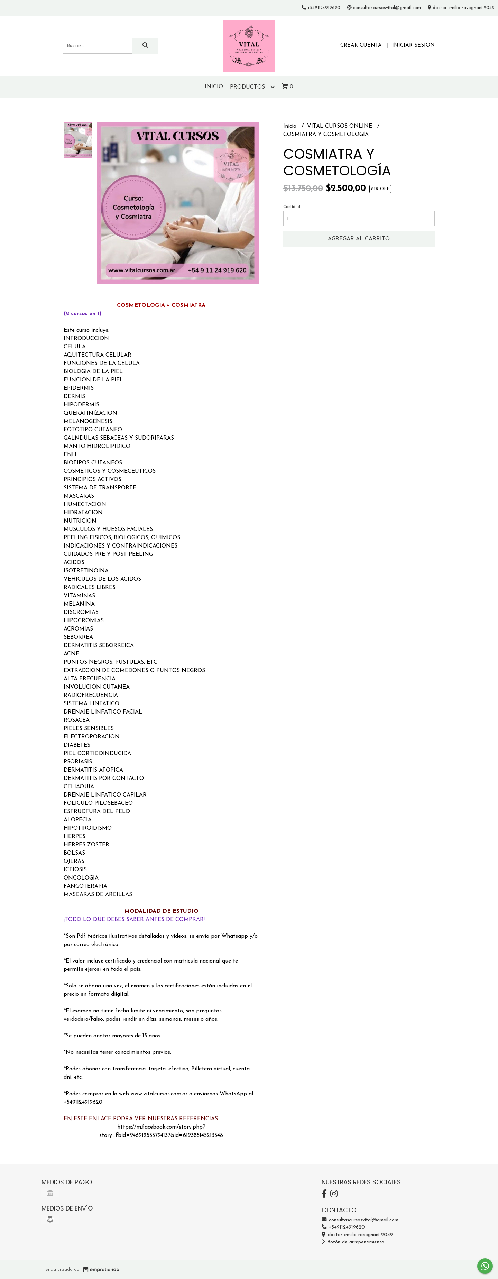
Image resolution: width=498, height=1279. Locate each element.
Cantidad (291, 207)
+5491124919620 (343, 1227)
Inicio (214, 87)
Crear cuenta (361, 45)
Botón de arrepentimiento (353, 1242)
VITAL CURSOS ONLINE (340, 126)
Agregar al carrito (359, 239)
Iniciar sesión (413, 45)
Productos (252, 86)
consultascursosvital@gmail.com (360, 1220)
